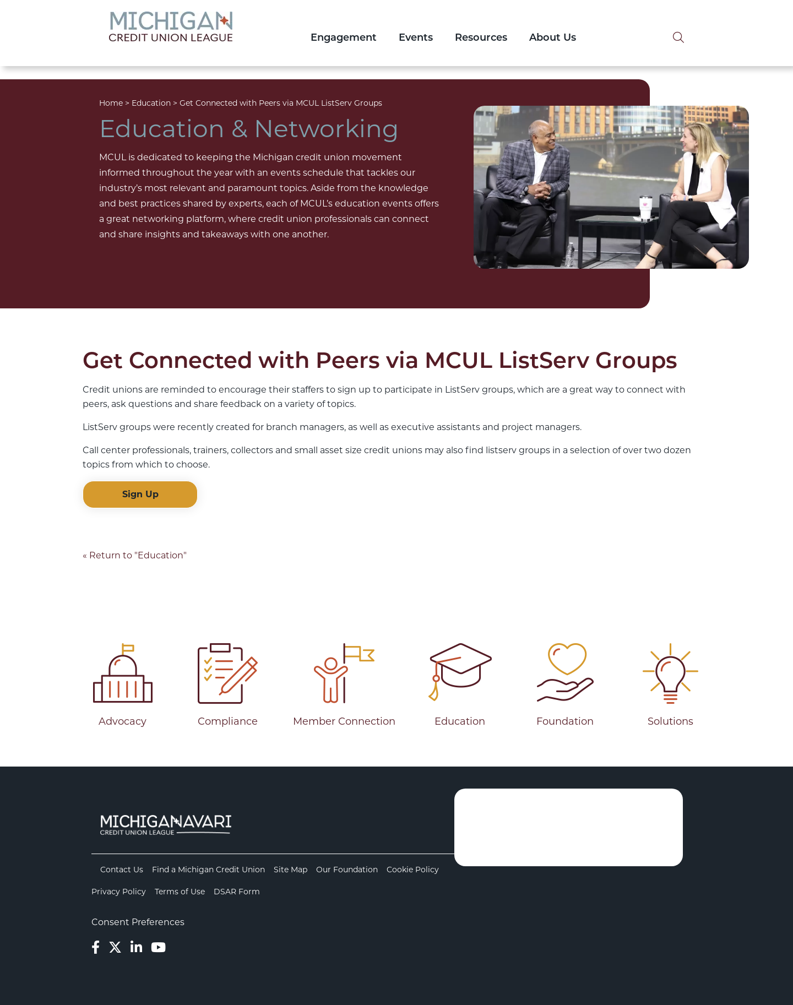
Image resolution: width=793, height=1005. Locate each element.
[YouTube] (158, 947)
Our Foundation (347, 869)
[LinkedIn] (136, 947)
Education (151, 103)
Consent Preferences (137, 922)
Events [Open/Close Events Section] (416, 38)
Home (111, 103)
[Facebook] (95, 947)
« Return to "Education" (135, 555)
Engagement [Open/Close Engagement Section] (344, 38)
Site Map (290, 869)
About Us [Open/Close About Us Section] (552, 38)
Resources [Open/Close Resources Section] (481, 38)
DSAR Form (237, 892)
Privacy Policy (118, 892)
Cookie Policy (413, 869)
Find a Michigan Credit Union (208, 869)
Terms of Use (180, 892)
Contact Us (121, 869)
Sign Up (140, 494)
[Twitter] (115, 947)
